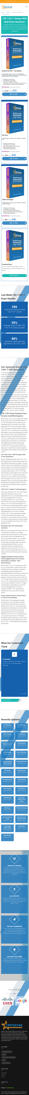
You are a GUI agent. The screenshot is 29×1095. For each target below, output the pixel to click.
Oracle (8, 12)
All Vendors (4, 1073)
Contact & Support (11, 1)
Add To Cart (14, 94)
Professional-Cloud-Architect (8, 1057)
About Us (4, 1074)
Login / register (22, 1)
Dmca (3, 1076)
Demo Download (14, 275)
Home (2, 12)
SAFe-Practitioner (6, 1063)
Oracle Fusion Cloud (17, 12)
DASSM (4, 1054)
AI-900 (3, 1060)
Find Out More (7, 700)
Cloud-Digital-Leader (6, 1051)
